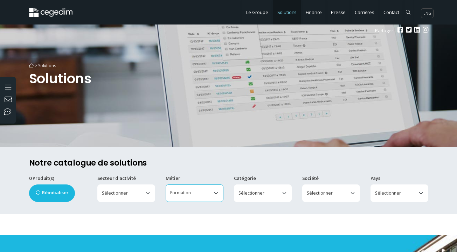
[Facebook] (399, 30)
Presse (338, 12)
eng (427, 13)
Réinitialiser (55, 192)
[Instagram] (424, 30)
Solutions (287, 12)
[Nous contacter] (9, 100)
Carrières (364, 12)
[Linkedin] (416, 30)
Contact (391, 12)
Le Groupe (257, 12)
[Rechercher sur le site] (408, 12)
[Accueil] (31, 66)
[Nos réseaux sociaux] (9, 112)
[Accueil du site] (56, 9)
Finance (314, 12)
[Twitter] (407, 30)
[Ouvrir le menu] (9, 86)
